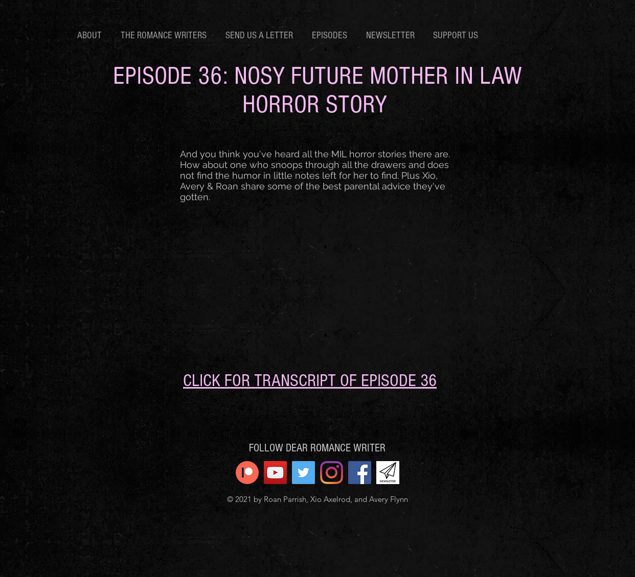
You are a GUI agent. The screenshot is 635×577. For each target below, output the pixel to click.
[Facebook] (359, 472)
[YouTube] (275, 472)
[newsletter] (387, 472)
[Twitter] (303, 472)
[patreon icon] (247, 472)
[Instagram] (331, 472)
